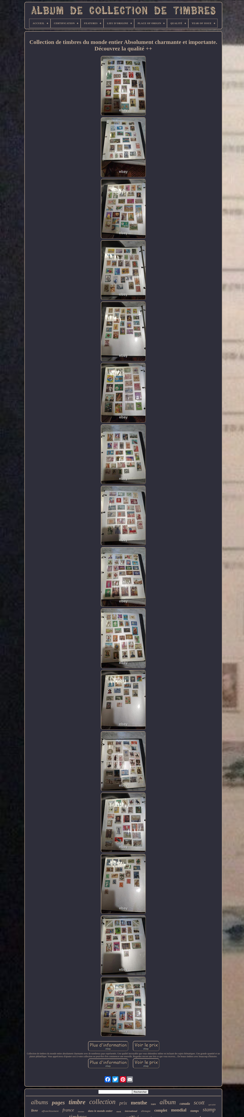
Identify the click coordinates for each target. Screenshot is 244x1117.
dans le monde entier (100, 1110)
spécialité (212, 1105)
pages (58, 1102)
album (168, 1102)
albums (39, 1102)
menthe (139, 1103)
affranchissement (50, 1111)
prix (123, 1103)
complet (160, 1110)
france (68, 1109)
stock (118, 1111)
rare (153, 1104)
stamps (194, 1110)
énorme (81, 1111)
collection (102, 1102)
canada (185, 1104)
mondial (178, 1110)
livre (34, 1110)
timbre (77, 1102)
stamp (209, 1109)
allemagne (146, 1111)
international (131, 1111)
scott (199, 1102)
